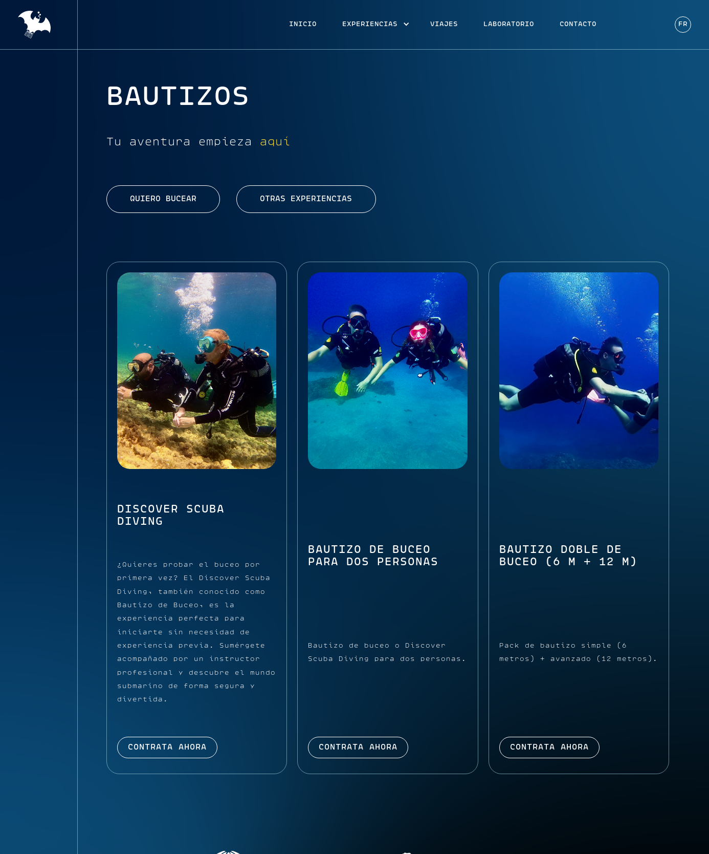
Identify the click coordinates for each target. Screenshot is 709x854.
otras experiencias (306, 199)
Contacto (578, 24)
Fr (683, 24)
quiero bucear (163, 199)
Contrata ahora (167, 747)
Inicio (303, 24)
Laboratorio (508, 24)
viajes (444, 24)
